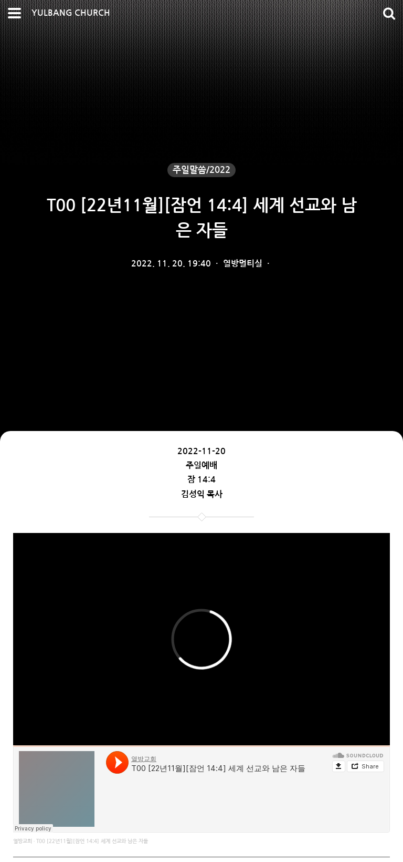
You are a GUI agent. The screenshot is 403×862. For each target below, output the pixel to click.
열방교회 (22, 841)
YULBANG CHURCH (70, 13)
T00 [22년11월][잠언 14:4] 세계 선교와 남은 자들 (92, 841)
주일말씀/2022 (201, 170)
